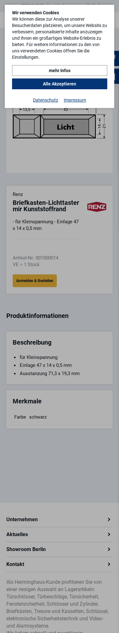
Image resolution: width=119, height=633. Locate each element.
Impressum (75, 100)
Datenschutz (45, 100)
